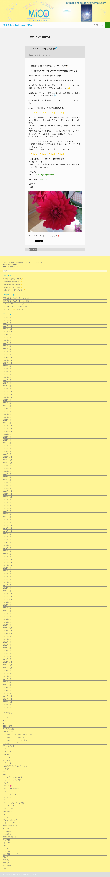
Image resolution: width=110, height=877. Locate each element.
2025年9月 (7, 334)
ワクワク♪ (6, 817)
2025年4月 (7, 349)
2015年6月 (7, 679)
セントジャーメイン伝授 (12, 780)
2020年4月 (7, 514)
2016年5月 (7, 648)
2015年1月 (7, 693)
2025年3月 (7, 352)
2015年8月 (7, 673)
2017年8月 (7, 605)
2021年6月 (7, 474)
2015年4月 (7, 685)
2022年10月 (7, 431)
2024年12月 (7, 357)
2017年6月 (7, 611)
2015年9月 (7, 670)
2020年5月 (7, 511)
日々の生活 (7, 843)
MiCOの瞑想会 (8, 726)
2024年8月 (7, 369)
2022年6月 (7, 440)
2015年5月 (7, 682)
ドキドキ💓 (7, 786)
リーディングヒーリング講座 (13, 803)
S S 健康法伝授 (8, 729)
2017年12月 (7, 594)
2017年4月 (7, 616)
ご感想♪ (6, 769)
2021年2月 (7, 485)
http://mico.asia (46, 179)
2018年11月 (7, 562)
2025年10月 (7, 332)
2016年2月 (7, 656)
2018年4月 (7, 582)
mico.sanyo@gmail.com (45, 174)
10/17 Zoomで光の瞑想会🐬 (43, 48)
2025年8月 (7, 337)
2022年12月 (7, 426)
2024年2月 (7, 386)
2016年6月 (7, 645)
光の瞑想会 (33, 249)
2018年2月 (7, 588)
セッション (7, 774)
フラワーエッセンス (10, 794)
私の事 (5, 857)
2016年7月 (7, 642)
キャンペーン (8, 760)
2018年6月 (7, 577)
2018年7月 (7, 574)
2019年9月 (7, 534)
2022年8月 (7, 437)
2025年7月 (7, 340)
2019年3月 (7, 551)
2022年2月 (7, 451)
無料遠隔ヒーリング (10, 854)
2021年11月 (7, 460)
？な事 (5, 717)
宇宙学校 (6, 840)
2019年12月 (7, 525)
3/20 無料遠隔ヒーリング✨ (13, 279)
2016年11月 (7, 631)
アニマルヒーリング (10, 743)
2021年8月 (7, 468)
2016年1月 (7, 659)
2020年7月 (7, 505)
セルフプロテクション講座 (12, 777)
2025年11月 (7, 329)
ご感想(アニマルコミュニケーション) (16, 766)
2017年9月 (7, 602)
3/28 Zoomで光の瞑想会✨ (12, 282)
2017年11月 (7, 596)
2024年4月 (7, 380)
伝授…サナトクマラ (10, 826)
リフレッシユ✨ (9, 309)
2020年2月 (7, 520)
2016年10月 (7, 633)
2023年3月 (7, 417)
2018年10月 (7, 565)
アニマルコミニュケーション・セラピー (17, 734)
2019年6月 (7, 542)
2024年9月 (7, 366)
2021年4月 (7, 480)
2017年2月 (7, 622)
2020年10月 (7, 497)
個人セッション (8, 828)
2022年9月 (7, 434)
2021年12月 (7, 457)
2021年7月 (7, 471)
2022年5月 (7, 443)
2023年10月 (7, 397)
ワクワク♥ (7, 814)
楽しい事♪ (6, 851)
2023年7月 (7, 406)
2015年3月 (7, 687)
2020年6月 (7, 508)
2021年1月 (7, 488)
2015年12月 (7, 662)
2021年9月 (7, 465)
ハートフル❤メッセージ (11, 789)
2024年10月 (7, 363)
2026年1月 (7, 323)
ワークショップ (8, 811)
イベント (6, 749)
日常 (5, 845)
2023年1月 (7, 423)
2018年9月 (7, 568)
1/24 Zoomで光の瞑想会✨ (12, 287)
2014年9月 (7, 705)
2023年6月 (7, 408)
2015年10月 (7, 668)
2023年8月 (7, 403)
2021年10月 (7, 463)
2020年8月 (7, 502)
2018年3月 (7, 585)
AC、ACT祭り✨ (9, 304)
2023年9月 (7, 400)
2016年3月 (7, 653)
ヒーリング (7, 791)
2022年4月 (7, 445)
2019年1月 (7, 557)
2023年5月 (7, 411)
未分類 (5, 848)
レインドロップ (8, 808)
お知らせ (6, 754)
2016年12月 (7, 628)
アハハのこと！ (8, 746)
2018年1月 (7, 591)
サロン (5, 771)
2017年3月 (7, 619)
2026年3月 (7, 317)
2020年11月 (7, 494)
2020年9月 (7, 500)
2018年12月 (7, 559)
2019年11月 (7, 528)
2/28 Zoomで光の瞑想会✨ (12, 284)
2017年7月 (7, 608)
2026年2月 (7, 320)
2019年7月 (7, 539)
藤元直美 (21, 307)
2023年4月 (7, 414)
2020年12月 (7, 491)
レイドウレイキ (8, 806)
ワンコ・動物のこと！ (11, 820)
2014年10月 (7, 702)
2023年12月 (7, 391)
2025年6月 (7, 343)
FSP (4, 720)
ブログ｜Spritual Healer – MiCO (17, 25)
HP (4, 723)
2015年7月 (7, 676)
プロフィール (98, 25)
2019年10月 (7, 531)
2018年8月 (7, 571)
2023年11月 (7, 394)
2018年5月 (7, 579)
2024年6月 (7, 374)
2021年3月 (7, 482)
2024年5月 (7, 377)
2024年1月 (7, 389)
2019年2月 (7, 554)
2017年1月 (7, 625)
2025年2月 (7, 354)
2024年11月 (7, 360)
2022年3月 (7, 448)
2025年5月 (7, 346)
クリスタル (7, 763)
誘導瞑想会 (7, 865)
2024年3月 (7, 383)
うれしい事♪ (7, 752)
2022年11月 (7, 428)
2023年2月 (7, 420)
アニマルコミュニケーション (13, 737)
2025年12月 (7, 326)
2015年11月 (7, 665)
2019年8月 (7, 537)
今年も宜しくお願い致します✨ (14, 290)
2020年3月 (7, 517)
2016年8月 (7, 639)
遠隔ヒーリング (8, 868)
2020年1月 (7, 522)
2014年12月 (7, 696)
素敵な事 (6, 863)
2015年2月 (7, 690)
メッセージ (7, 797)
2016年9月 (7, 636)
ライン (5, 800)
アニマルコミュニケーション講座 (15, 740)
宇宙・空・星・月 (9, 837)
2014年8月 (7, 707)
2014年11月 (7, 699)
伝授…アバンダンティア (11, 823)
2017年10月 (7, 599)
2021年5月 (7, 477)
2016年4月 (7, 650)
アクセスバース (8, 732)
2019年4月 (7, 548)
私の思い (6, 860)
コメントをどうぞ (48, 55)
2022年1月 (7, 454)
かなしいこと (8, 757)
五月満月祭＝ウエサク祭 (12, 298)
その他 (5, 783)
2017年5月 (7, 613)
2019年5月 (7, 545)
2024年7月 (7, 372)
